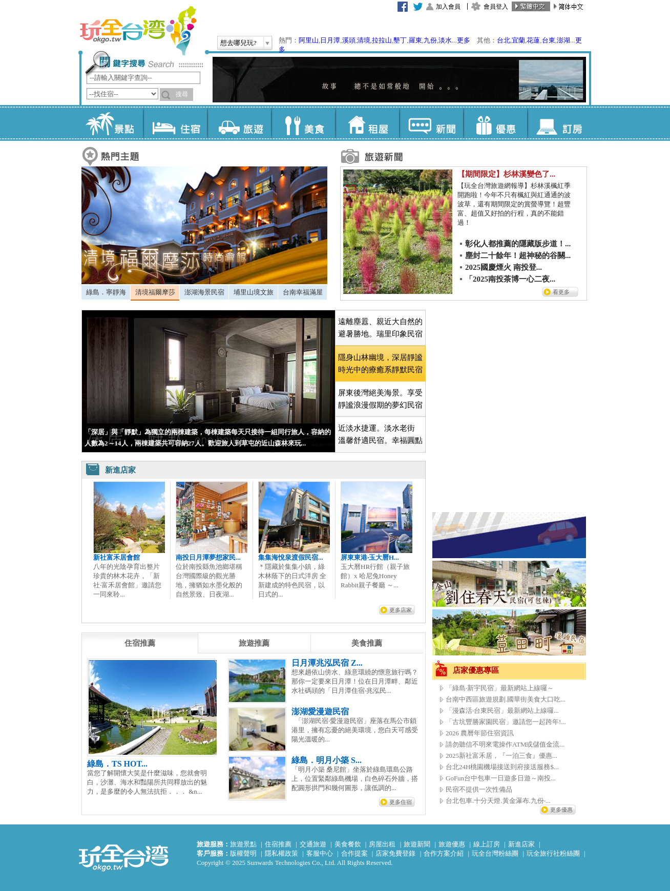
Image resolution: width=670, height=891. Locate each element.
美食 (303, 123)
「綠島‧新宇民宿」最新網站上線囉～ (500, 688)
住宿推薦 (278, 844)
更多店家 (400, 610)
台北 (503, 40)
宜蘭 (518, 40)
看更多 (561, 292)
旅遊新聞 (417, 844)
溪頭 (348, 40)
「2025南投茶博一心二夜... (510, 279)
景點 (111, 123)
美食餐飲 (347, 844)
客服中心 (319, 853)
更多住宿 (400, 802)
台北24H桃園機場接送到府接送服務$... (502, 767)
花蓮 (533, 40)
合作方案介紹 (444, 853)
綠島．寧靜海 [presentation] (106, 292)
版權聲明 (243, 853)
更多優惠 (561, 810)
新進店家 (521, 844)
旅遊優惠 (451, 844)
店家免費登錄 (395, 853)
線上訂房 (486, 844)
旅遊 (239, 123)
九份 (430, 40)
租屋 (367, 123)
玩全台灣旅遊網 (138, 30)
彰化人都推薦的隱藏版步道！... (518, 244)
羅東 (415, 40)
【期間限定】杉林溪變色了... (506, 174)
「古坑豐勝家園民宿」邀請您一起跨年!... (506, 722)
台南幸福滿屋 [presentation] (303, 292)
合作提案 (354, 853)
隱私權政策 (281, 853)
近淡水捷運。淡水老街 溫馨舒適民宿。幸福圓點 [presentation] (380, 434)
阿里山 (309, 40)
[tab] (105, 292)
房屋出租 (382, 844)
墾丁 (400, 40)
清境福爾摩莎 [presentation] (155, 292)
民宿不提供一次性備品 (479, 789)
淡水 (445, 40)
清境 (363, 40)
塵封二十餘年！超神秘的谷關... (518, 255)
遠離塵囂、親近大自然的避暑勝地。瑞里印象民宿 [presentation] (380, 327)
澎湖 (563, 40)
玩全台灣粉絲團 (495, 853)
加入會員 (448, 6)
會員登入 (496, 6)
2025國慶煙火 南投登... (503, 267)
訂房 (559, 123)
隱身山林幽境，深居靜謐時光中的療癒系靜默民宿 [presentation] (380, 363)
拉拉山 (382, 40)
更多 (463, 40)
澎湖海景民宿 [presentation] (204, 292)
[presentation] (140, 643)
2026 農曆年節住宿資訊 (480, 733)
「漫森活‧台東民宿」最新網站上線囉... (502, 710)
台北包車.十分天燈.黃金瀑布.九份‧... (498, 800)
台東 (548, 40)
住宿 (175, 123)
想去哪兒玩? (238, 43)
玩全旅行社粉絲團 (553, 853)
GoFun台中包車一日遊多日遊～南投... (501, 778)
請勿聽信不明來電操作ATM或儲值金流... (505, 744)
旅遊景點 (243, 844)
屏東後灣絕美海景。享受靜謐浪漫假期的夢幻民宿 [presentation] (380, 399)
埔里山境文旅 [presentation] (254, 292)
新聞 (431, 123)
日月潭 (330, 40)
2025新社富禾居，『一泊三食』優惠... (501, 755)
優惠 (495, 123)
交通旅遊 (313, 844)
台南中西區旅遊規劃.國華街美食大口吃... (506, 699)
